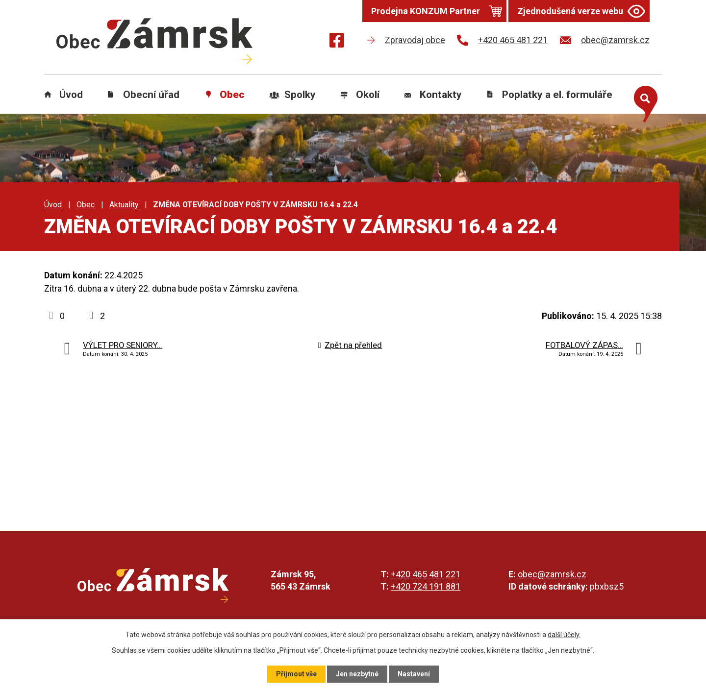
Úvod (71, 94)
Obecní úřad (151, 94)
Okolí (367, 94)
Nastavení (414, 674)
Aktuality (123, 204)
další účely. (564, 635)
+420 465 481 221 (425, 574)
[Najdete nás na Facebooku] (336, 42)
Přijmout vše (296, 674)
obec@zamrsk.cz (552, 574)
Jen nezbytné (357, 674)
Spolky (300, 94)
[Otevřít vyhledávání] (643, 102)
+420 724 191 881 (425, 586)
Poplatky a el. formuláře (557, 94)
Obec (232, 94)
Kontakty (441, 94)
